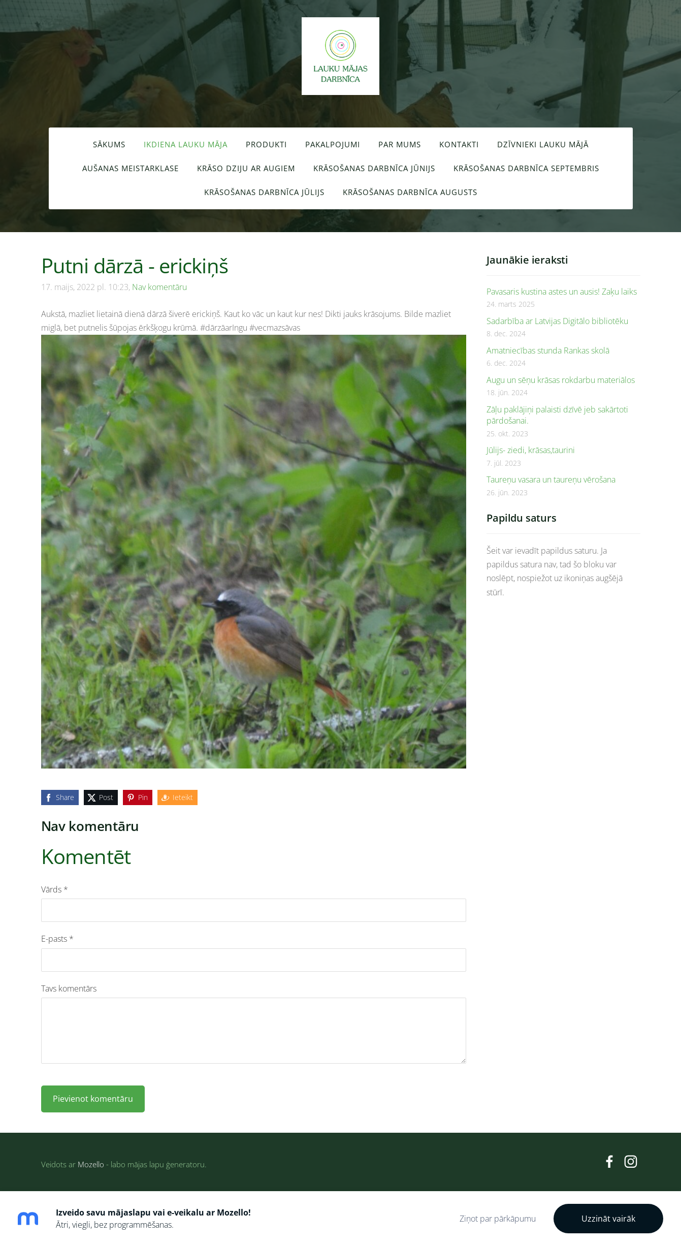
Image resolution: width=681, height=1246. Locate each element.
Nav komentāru (159, 287)
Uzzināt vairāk (608, 1218)
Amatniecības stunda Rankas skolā (548, 350)
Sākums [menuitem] (109, 144)
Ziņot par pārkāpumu (498, 1218)
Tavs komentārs (68, 988)
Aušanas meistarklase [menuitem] (130, 168)
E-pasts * (57, 938)
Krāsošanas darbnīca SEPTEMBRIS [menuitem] (526, 168)
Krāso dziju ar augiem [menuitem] (246, 168)
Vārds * (54, 889)
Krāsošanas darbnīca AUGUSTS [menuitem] (410, 192)
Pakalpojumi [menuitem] (332, 144)
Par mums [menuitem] (399, 144)
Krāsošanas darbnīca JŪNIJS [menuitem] (374, 168)
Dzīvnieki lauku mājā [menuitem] (543, 144)
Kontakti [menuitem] (459, 144)
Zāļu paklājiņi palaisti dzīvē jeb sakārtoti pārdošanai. (557, 415)
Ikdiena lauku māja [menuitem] (186, 144)
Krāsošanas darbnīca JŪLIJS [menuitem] (264, 192)
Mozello (91, 1164)
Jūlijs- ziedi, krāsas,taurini (531, 450)
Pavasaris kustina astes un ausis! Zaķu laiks (562, 291)
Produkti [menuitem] (266, 144)
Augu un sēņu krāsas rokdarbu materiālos (561, 380)
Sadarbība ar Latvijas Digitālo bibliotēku (557, 321)
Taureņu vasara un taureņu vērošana (551, 479)
